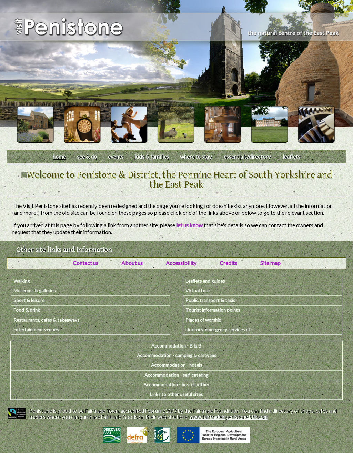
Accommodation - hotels (176, 365)
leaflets (291, 156)
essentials (247, 156)
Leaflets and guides (205, 281)
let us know (189, 225)
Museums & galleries (34, 290)
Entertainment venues (36, 329)
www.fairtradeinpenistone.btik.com (229, 417)
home (59, 156)
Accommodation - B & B (176, 346)
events (115, 156)
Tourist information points (212, 310)
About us (132, 263)
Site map (270, 263)
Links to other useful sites (176, 394)
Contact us (85, 263)
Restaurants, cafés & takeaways (46, 320)
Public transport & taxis (210, 300)
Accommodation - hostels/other (176, 384)
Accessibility (181, 263)
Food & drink (26, 310)
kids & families (151, 156)
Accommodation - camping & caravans (176, 355)
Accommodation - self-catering (176, 375)
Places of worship (203, 320)
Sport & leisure (28, 300)
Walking (21, 281)
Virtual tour (197, 290)
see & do (87, 156)
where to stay (196, 156)
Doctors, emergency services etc (219, 329)
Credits (228, 263)
